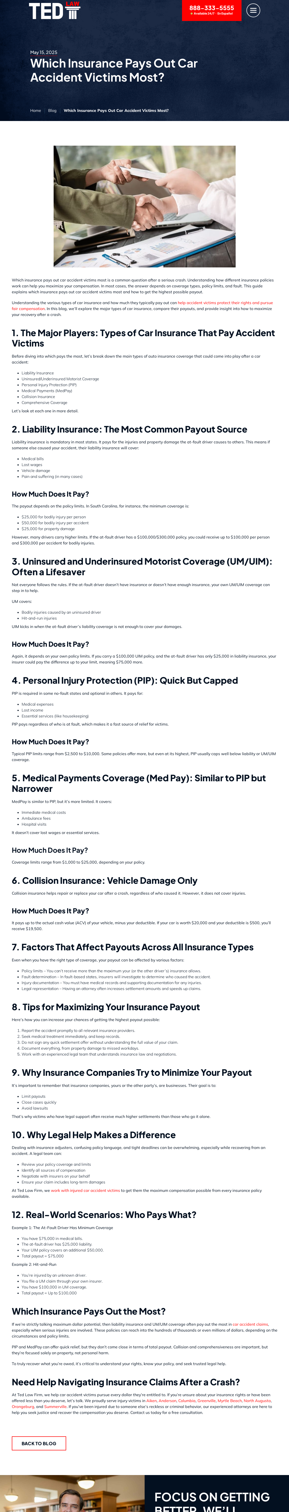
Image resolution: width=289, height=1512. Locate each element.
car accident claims (250, 1324)
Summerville (55, 1406)
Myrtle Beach (230, 1400)
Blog (52, 110)
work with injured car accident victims (85, 1190)
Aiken (151, 1400)
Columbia (187, 1400)
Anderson (167, 1400)
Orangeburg (23, 1406)
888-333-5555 (211, 10)
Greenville (207, 1400)
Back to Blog (39, 1443)
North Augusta (257, 1400)
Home (35, 110)
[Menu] (253, 10)
